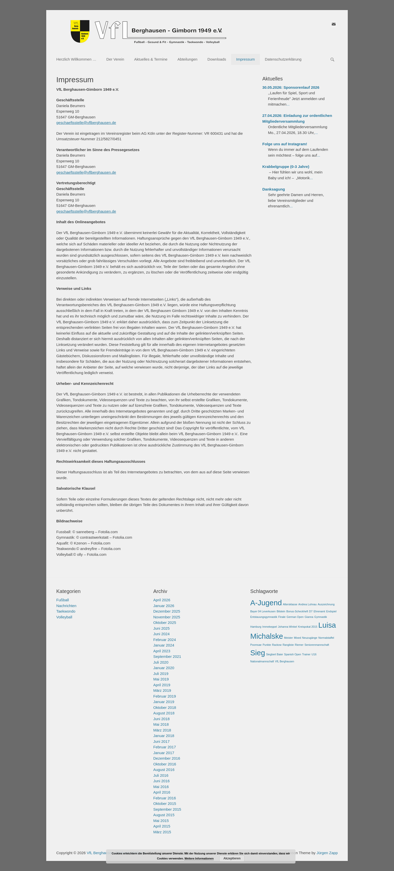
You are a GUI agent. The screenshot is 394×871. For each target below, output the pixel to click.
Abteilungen (187, 59)
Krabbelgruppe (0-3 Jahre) (285, 166)
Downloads (217, 59)
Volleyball (64, 617)
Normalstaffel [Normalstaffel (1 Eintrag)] (326, 637)
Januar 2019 (163, 702)
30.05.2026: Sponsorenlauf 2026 (290, 87)
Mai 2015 (161, 820)
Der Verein (115, 59)
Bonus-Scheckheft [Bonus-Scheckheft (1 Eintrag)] (297, 611)
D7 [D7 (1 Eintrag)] (311, 611)
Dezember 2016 (166, 758)
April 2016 (161, 792)
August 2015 (163, 815)
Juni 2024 (161, 634)
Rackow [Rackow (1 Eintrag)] (277, 644)
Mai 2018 (161, 724)
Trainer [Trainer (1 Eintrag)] (306, 654)
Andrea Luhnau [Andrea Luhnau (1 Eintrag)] (307, 604)
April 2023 (161, 651)
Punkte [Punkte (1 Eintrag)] (267, 644)
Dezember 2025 (166, 611)
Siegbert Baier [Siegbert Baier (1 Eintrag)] (274, 654)
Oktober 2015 (164, 803)
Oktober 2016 (164, 764)
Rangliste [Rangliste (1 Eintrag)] (288, 644)
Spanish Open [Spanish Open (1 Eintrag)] (292, 654)
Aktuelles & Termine (150, 59)
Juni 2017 (161, 741)
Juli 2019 (160, 673)
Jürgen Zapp (327, 853)
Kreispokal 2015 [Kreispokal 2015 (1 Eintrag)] (307, 626)
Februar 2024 (164, 639)
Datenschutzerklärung (283, 59)
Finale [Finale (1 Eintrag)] (281, 616)
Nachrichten (66, 606)
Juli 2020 (160, 662)
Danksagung (273, 189)
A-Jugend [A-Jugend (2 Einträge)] (266, 603)
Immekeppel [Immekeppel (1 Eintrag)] (269, 626)
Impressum (245, 59)
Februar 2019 (164, 696)
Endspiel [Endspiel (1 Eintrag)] (331, 611)
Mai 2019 (161, 679)
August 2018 (163, 713)
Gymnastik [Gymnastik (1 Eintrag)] (320, 616)
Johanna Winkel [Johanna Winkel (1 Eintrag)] (287, 626)
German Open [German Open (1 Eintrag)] (295, 616)
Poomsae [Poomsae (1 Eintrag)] (256, 644)
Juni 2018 (161, 719)
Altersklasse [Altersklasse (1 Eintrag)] (290, 604)
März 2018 (162, 730)
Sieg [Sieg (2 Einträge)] (257, 653)
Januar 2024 (163, 645)
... (288, 104)
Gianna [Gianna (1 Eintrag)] (309, 616)
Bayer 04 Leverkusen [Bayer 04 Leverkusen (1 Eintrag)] (263, 611)
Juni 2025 (161, 628)
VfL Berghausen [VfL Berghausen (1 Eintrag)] (284, 661)
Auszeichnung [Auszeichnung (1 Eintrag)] (326, 604)
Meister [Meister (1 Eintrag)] (288, 637)
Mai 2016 (161, 787)
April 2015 (161, 826)
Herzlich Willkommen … (76, 59)
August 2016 (163, 769)
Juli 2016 (160, 775)
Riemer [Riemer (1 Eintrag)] (299, 644)
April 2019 (161, 685)
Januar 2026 (163, 606)
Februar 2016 (164, 798)
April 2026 (161, 600)
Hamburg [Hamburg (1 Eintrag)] (255, 626)
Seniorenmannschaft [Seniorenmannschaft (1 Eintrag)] (317, 644)
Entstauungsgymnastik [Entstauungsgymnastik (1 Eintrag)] (263, 616)
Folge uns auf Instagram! (284, 144)
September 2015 (167, 809)
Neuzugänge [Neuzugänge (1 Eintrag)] (309, 637)
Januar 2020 (163, 668)
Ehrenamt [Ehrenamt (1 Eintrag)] (319, 611)
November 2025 (166, 617)
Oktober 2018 (164, 707)
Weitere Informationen (199, 858)
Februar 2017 (164, 747)
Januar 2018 (163, 736)
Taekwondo (65, 611)
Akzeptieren (231, 858)
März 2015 (162, 832)
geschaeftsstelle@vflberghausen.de (86, 122)
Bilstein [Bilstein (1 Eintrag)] (281, 611)
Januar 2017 (163, 753)
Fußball (62, 600)
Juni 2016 (161, 781)
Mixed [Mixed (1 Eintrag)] (297, 637)
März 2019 (162, 690)
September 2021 (167, 656)
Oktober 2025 (164, 622)
